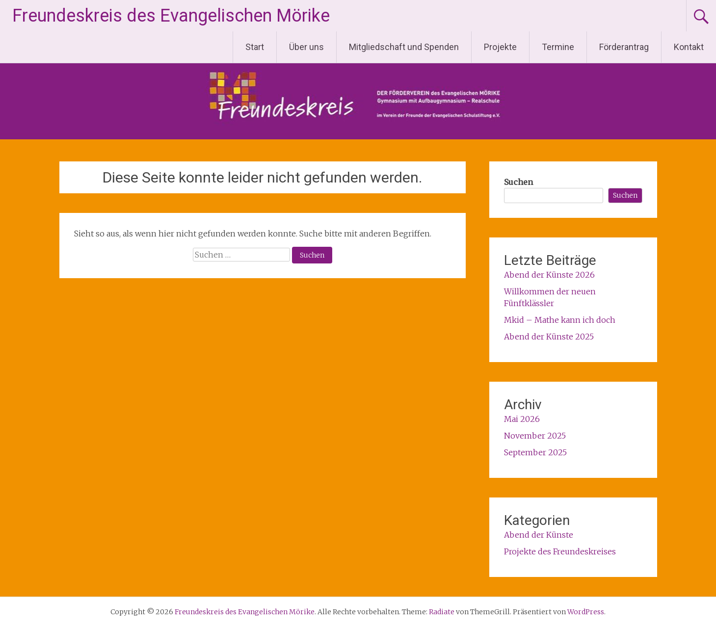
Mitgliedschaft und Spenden (404, 47)
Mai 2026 (522, 419)
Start (254, 47)
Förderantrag (624, 47)
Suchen (518, 182)
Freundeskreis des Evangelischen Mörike (171, 15)
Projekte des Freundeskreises (560, 551)
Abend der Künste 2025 (549, 336)
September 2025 (535, 452)
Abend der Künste (538, 535)
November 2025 (535, 436)
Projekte (500, 47)
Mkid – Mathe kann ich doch (559, 320)
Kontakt (689, 47)
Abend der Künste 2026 (549, 275)
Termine (558, 47)
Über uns (306, 47)
